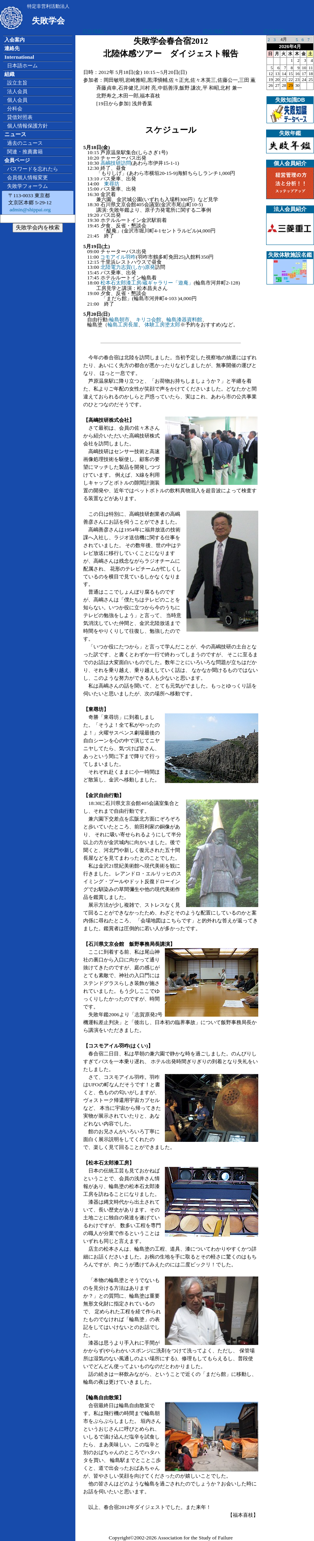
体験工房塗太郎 (162, 325)
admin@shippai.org (29, 209)
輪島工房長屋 (123, 325)
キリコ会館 (148, 319)
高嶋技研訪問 (115, 163)
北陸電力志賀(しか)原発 (127, 267)
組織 (9, 74)
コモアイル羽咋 (118, 257)
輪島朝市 (119, 319)
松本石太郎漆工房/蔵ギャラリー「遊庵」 (147, 283)
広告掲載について (102, 31)
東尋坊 (111, 184)
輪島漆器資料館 (184, 319)
